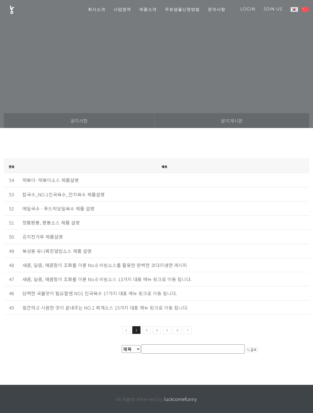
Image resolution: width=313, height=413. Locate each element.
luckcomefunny (180, 399)
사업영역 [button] (122, 9)
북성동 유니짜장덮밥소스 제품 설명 (57, 251)
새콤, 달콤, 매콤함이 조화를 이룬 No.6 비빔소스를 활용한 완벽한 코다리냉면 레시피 (104, 265)
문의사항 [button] (216, 9)
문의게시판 (232, 120)
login (247, 9)
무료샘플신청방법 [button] (182, 9)
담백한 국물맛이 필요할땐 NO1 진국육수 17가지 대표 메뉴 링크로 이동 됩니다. (99, 293)
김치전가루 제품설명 (42, 236)
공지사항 (79, 120)
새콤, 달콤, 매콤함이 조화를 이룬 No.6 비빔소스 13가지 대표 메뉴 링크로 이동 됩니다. (107, 279)
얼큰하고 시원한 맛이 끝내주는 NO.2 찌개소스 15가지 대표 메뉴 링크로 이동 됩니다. (105, 307)
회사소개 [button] (96, 9)
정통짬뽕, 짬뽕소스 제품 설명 (51, 222)
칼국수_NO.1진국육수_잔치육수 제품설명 (63, 194)
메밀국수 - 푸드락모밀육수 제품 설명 (58, 208)
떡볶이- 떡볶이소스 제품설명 (50, 180)
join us (273, 9)
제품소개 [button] (148, 9)
